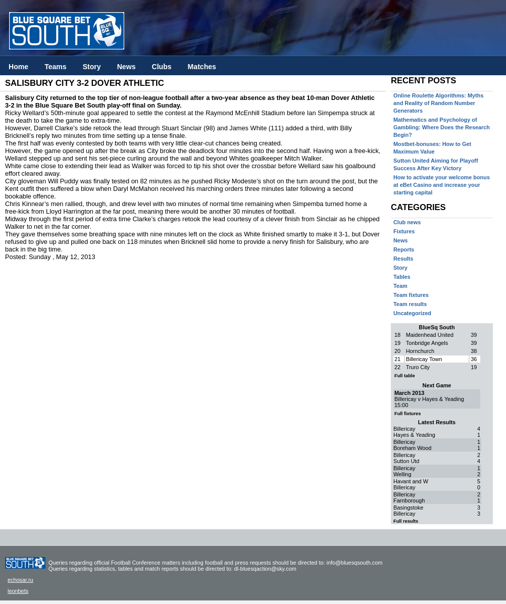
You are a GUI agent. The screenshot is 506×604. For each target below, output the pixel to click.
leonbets (18, 591)
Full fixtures (407, 413)
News (126, 67)
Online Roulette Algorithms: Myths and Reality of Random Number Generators (438, 103)
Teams (55, 67)
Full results (405, 521)
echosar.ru (20, 580)
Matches (202, 67)
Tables (402, 277)
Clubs (161, 67)
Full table (404, 375)
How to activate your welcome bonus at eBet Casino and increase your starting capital (441, 184)
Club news (407, 222)
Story (92, 67)
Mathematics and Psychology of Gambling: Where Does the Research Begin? (441, 127)
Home (18, 67)
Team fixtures (411, 295)
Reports (403, 249)
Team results (410, 304)
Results (403, 259)
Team (400, 286)
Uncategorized (412, 313)
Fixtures (404, 231)
